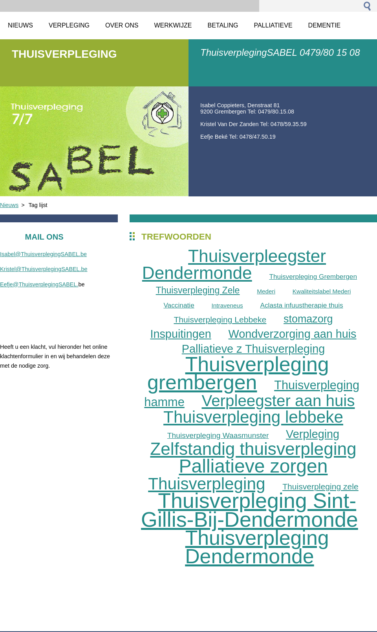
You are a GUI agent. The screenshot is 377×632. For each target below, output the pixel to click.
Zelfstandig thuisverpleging (253, 448)
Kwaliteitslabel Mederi (322, 291)
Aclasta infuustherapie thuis (301, 305)
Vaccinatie (178, 305)
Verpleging (312, 434)
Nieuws (9, 205)
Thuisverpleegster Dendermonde (234, 264)
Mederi (266, 291)
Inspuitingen (180, 334)
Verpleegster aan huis (278, 401)
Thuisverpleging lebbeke (253, 417)
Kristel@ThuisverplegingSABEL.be (44, 269)
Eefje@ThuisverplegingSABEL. (39, 284)
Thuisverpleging (206, 483)
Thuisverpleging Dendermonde (257, 547)
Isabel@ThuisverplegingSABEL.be (43, 254)
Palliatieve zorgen (253, 466)
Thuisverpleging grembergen (238, 373)
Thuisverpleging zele (320, 486)
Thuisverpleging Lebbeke (220, 319)
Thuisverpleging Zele (198, 290)
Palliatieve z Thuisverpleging (253, 349)
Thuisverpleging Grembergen (313, 276)
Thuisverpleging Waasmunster (218, 435)
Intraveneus (227, 305)
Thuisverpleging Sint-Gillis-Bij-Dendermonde (249, 510)
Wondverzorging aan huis (292, 334)
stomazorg (308, 319)
